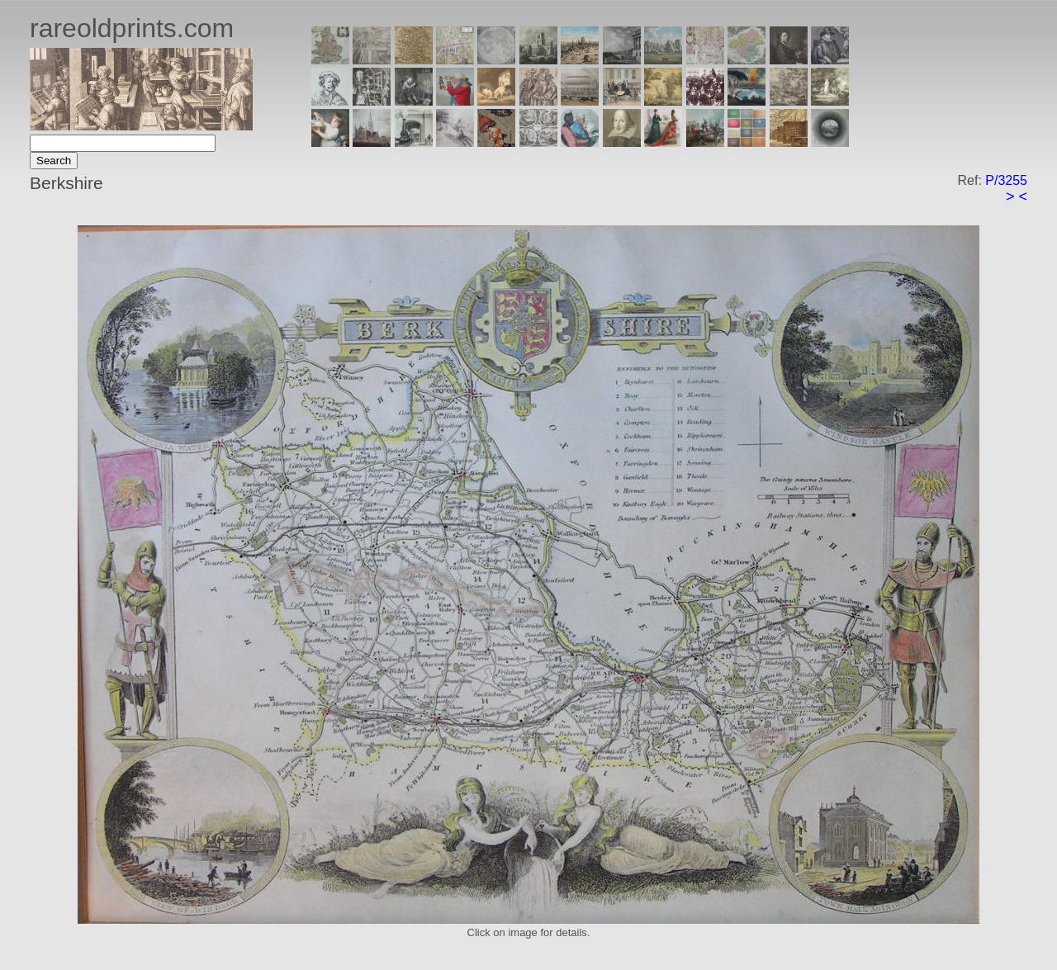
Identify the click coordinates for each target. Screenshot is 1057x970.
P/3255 (1006, 180)
